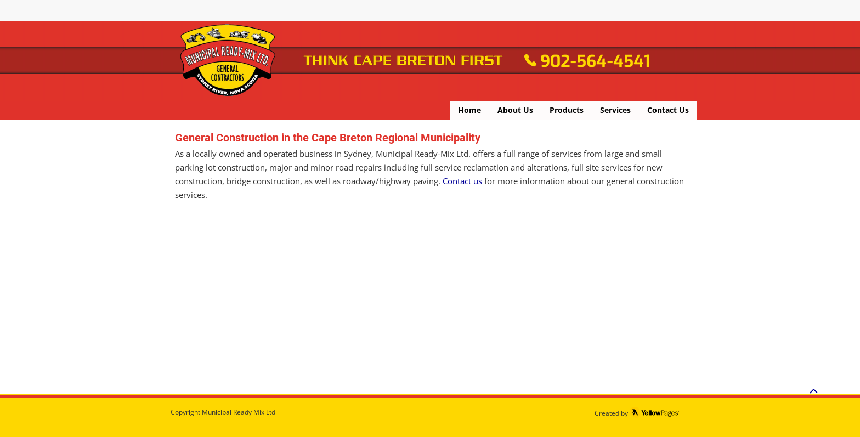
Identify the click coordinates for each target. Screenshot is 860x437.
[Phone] (530, 60)
